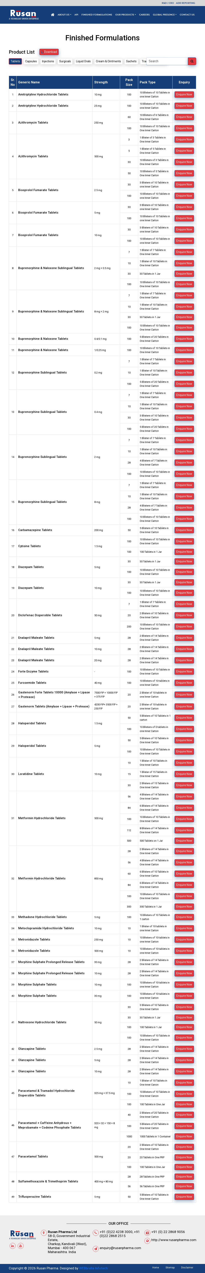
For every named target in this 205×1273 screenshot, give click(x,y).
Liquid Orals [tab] (83, 61)
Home (155, 1267)
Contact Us (187, 14)
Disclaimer (187, 1267)
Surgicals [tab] (65, 61)
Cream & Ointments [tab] (108, 61)
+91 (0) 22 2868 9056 (168, 1232)
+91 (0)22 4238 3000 (116, 1232)
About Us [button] (63, 14)
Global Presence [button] (164, 14)
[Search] (167, 61)
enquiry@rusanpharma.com (120, 1248)
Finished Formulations (96, 14)
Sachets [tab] (131, 61)
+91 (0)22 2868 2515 (120, 1234)
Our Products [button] (124, 14)
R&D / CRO (168, 3)
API (76, 14)
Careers (144, 14)
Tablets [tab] (15, 61)
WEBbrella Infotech (93, 1268)
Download (49, 51)
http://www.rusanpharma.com (173, 1240)
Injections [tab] (48, 61)
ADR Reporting (185, 3)
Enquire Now (184, 94)
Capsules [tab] (31, 61)
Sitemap (170, 1267)
